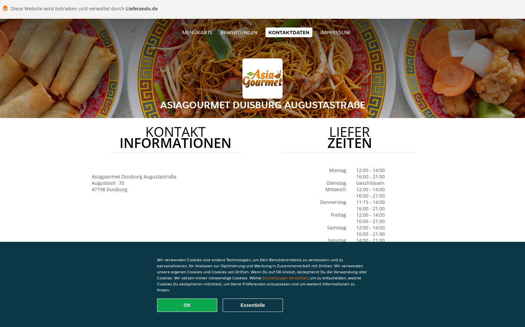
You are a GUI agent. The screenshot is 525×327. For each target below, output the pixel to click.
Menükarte (197, 32)
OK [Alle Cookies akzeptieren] (187, 305)
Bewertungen (239, 32)
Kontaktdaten (289, 32)
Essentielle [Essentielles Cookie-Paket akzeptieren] (252, 305)
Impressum (335, 32)
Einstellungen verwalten (285, 277)
